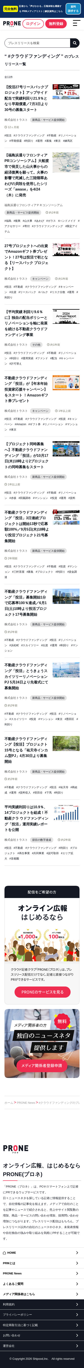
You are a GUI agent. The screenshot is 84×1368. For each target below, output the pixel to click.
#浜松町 (14, 645)
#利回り (29, 140)
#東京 (57, 140)
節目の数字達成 (41, 839)
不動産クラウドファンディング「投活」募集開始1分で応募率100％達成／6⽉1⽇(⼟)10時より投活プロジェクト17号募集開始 (25, 603)
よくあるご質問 (13, 1284)
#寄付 (26, 226)
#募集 (48, 140)
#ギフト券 (34, 424)
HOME (11, 1252)
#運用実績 (27, 358)
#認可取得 (52, 853)
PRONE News (26, 1102)
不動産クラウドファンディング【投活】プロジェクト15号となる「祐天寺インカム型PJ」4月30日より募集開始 (26, 750)
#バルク (43, 292)
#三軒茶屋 (18, 571)
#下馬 (48, 792)
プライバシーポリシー (17, 1314)
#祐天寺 (63, 787)
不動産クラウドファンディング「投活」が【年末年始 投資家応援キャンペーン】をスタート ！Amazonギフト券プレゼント (26, 389)
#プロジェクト (44, 571)
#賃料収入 (25, 792)
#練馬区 (68, 140)
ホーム (8, 1102)
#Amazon (20, 424)
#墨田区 (69, 719)
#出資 (12, 292)
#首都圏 (14, 858)
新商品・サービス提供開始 (48, 119)
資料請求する (73, 8)
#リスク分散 (57, 292)
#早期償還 (15, 140)
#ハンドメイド (67, 220)
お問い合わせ (11, 1335)
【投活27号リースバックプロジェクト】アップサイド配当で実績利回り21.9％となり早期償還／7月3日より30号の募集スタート (26, 98)
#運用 (39, 140)
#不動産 (51, 135)
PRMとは (9, 1263)
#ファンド (42, 358)
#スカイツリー (30, 645)
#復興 (17, 220)
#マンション (40, 498)
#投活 (7, 135)
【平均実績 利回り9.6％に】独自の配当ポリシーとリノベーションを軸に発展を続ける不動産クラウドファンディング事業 (25, 323)
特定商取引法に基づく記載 (20, 1325)
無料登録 (56, 24)
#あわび (39, 220)
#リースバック (27, 292)
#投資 (62, 418)
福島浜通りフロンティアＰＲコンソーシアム (33, 205)
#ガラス (51, 220)
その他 (36, 344)
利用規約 (9, 1304)
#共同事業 (38, 853)
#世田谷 (38, 792)
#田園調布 (25, 498)
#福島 (7, 220)
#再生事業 (23, 853)
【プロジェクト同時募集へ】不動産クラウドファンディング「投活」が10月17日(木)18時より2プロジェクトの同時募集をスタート (26, 455)
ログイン (33, 24)
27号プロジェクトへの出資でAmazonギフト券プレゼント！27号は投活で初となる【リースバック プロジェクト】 (26, 257)
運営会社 (9, 1345)
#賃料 (71, 498)
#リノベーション (53, 424)
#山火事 (27, 220)
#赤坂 (12, 498)
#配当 (53, 358)
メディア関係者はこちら (19, 1294)
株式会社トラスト (16, 119)
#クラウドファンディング (29, 135)
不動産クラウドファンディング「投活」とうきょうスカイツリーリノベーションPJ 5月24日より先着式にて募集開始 (26, 676)
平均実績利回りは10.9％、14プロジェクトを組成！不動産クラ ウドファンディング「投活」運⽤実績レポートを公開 (26, 818)
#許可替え (15, 363)
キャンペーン (40, 278)
